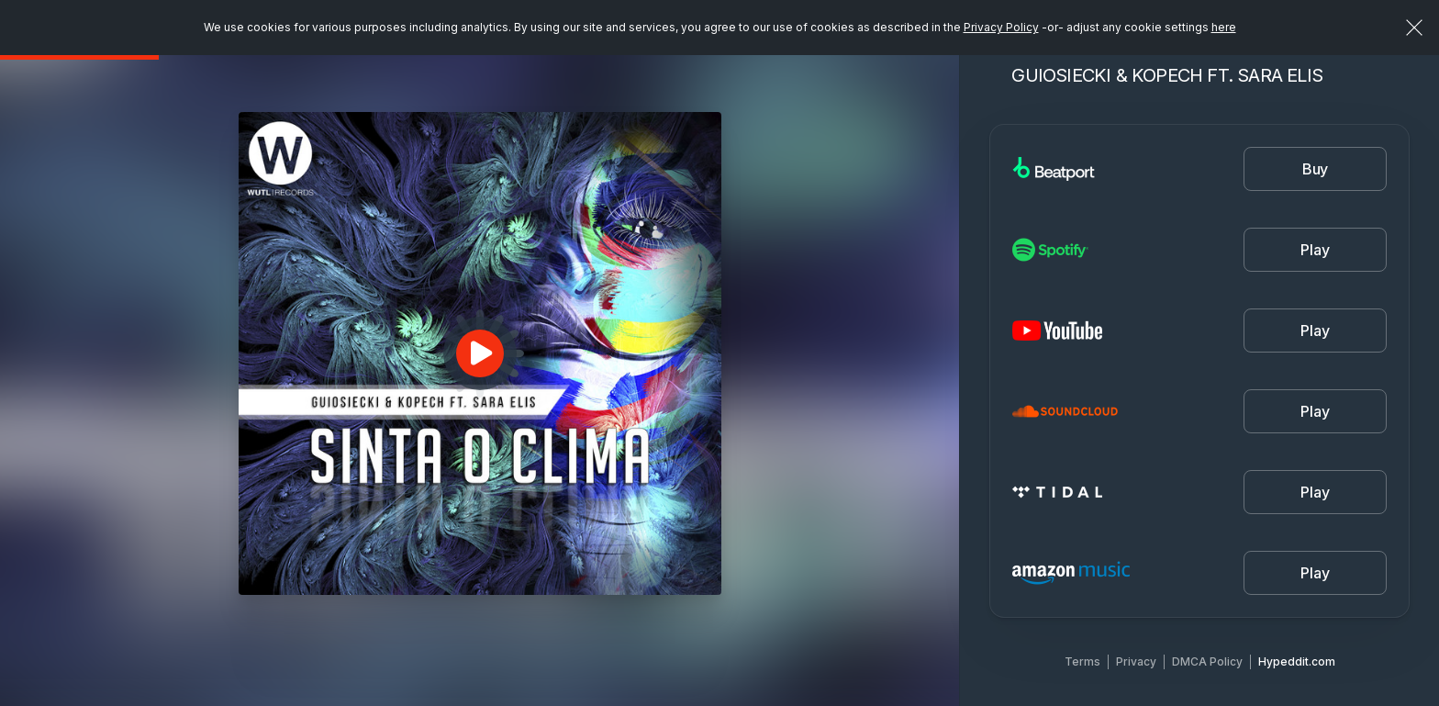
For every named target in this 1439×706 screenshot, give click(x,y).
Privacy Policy (1001, 27)
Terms (1082, 661)
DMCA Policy (1207, 661)
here (1223, 27)
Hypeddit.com (1296, 661)
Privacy (1136, 661)
